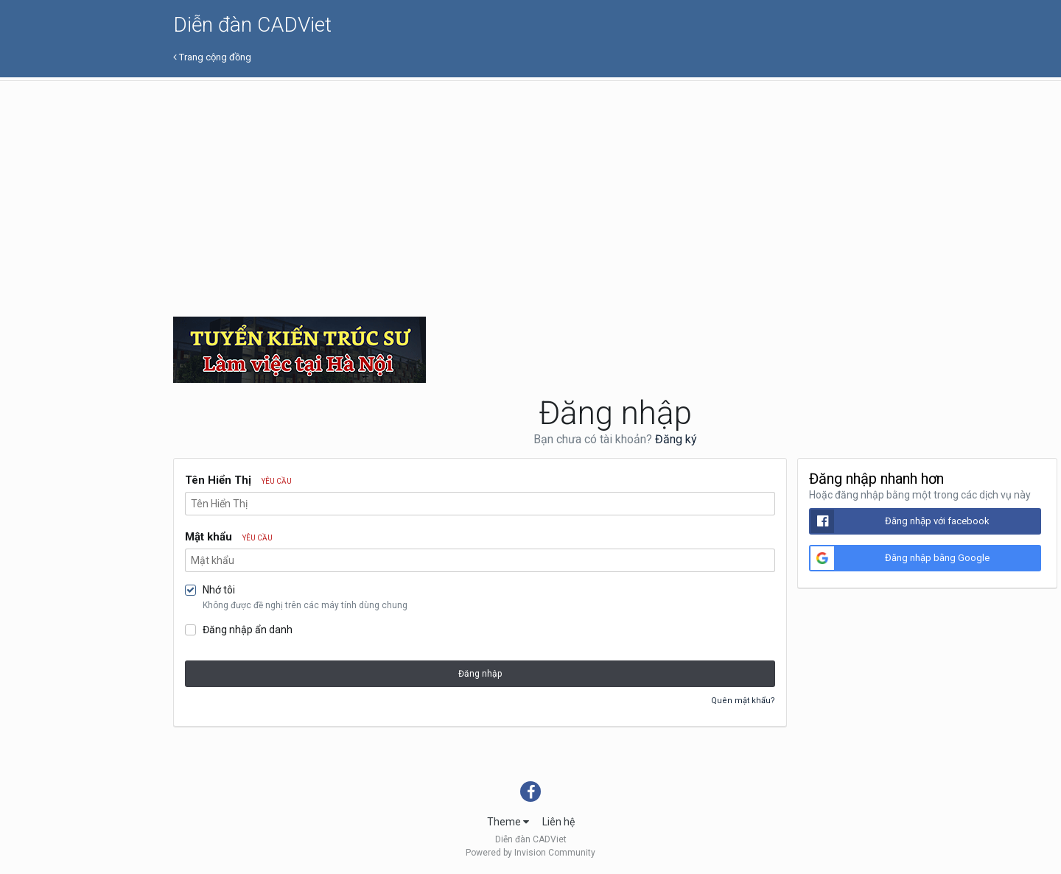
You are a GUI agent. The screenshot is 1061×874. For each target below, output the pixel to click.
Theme (508, 822)
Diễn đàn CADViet (252, 25)
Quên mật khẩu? (743, 700)
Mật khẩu (229, 536)
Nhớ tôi (219, 590)
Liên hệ (558, 822)
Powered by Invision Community (530, 852)
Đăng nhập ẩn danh (248, 629)
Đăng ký (676, 439)
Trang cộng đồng (212, 57)
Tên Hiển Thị (238, 480)
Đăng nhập (480, 674)
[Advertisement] (615, 191)
